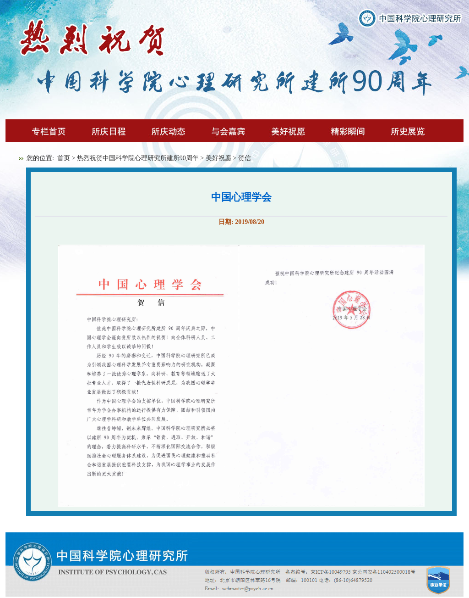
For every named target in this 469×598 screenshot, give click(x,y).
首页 (63, 158)
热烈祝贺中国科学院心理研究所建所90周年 (138, 158)
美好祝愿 (218, 158)
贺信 (244, 158)
